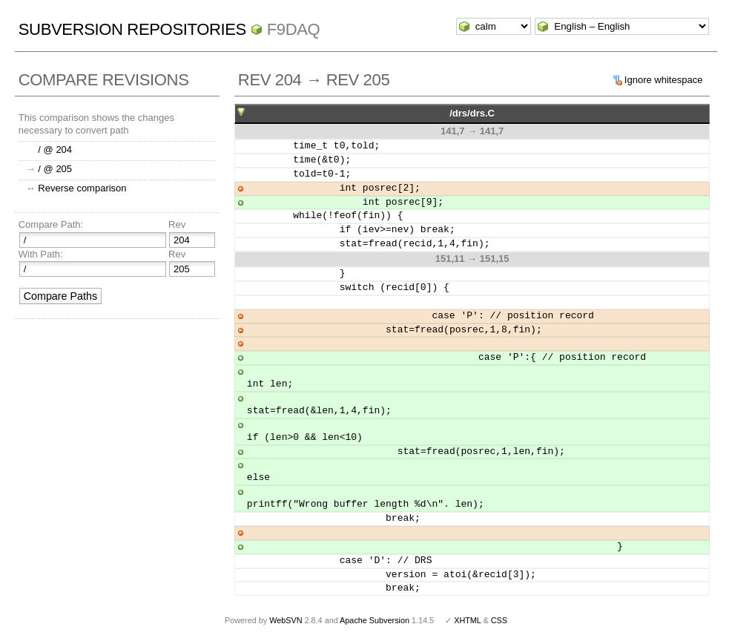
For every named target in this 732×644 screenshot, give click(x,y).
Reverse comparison (82, 188)
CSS (499, 620)
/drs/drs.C (472, 113)
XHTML (467, 620)
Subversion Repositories (132, 29)
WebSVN (285, 620)
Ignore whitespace (663, 79)
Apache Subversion (374, 620)
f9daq (293, 29)
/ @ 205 (55, 168)
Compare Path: (51, 224)
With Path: (41, 254)
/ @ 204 (55, 149)
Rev (176, 224)
